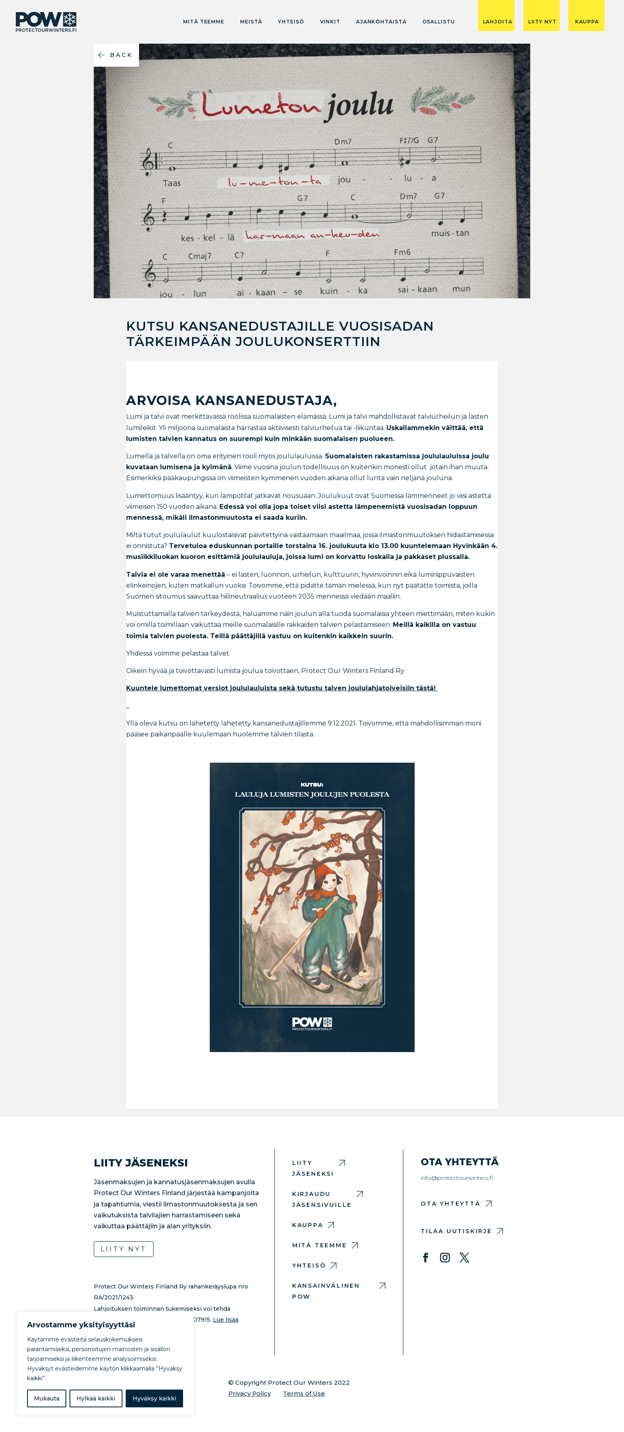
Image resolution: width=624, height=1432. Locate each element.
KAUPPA (587, 22)
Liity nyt (124, 1249)
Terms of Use (304, 1393)
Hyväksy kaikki (154, 1398)
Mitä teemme (203, 22)
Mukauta (46, 1398)
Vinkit (330, 22)
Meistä (251, 22)
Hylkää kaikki (95, 1398)
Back (121, 55)
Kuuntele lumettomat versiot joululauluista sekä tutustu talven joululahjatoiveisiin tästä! (282, 688)
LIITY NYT (542, 22)
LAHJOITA (497, 22)
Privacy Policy (249, 1393)
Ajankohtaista (381, 22)
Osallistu (438, 22)
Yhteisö (291, 22)
